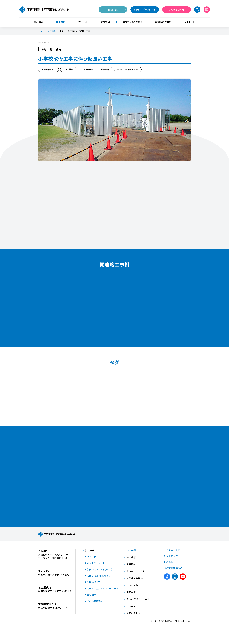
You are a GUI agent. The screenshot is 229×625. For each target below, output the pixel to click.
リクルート (189, 22)
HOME (41, 31)
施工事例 (61, 22)
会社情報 (105, 22)
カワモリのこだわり (132, 22)
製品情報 (38, 22)
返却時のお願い (163, 22)
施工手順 (83, 22)
